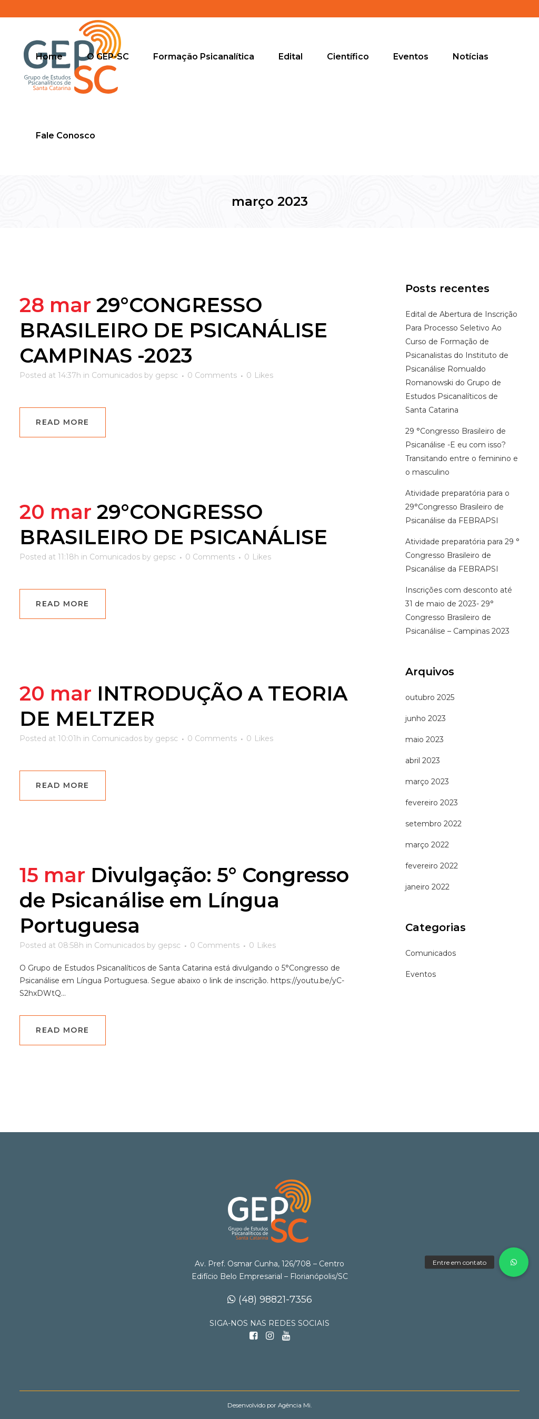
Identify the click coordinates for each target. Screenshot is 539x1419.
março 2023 (427, 781)
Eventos (420, 974)
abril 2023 (422, 760)
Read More (62, 422)
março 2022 (427, 845)
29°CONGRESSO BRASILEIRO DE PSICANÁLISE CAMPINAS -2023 (173, 330)
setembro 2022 (433, 823)
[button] (513, 1262)
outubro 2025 (429, 697)
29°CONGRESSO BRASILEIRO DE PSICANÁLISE (173, 524)
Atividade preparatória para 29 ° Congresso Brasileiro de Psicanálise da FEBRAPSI (462, 555)
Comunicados (117, 375)
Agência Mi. (295, 1405)
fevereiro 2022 (431, 866)
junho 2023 (425, 718)
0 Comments (212, 375)
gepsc (166, 375)
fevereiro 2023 (431, 802)
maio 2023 (424, 739)
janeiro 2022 (427, 887)
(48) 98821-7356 (269, 1299)
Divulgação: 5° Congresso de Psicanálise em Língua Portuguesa (184, 900)
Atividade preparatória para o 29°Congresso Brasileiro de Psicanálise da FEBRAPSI (457, 506)
